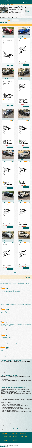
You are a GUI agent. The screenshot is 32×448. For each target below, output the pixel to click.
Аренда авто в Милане (15, 435)
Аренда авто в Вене (5, 440)
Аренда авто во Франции (23, 433)
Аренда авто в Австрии (4, 439)
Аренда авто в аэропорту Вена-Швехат (7, 441)
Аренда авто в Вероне (15, 437)
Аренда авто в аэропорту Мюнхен (6, 435)
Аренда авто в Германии (5, 433)
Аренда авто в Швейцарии (15, 439)
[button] (3, 20)
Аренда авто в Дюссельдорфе (6, 437)
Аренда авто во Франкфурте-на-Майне (7, 436)
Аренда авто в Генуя (15, 436)
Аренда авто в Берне (15, 440)
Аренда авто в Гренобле (23, 437)
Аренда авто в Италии (14, 433)
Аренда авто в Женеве (15, 441)
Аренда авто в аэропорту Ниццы (24, 436)
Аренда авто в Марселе (23, 435)
